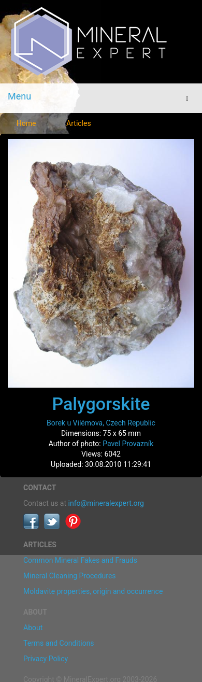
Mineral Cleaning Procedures (69, 576)
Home (26, 123)
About (32, 627)
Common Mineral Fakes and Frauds (80, 560)
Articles (78, 123)
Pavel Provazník (128, 443)
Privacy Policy (45, 659)
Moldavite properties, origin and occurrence (93, 591)
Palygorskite (101, 403)
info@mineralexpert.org (106, 503)
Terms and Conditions (58, 643)
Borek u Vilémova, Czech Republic (101, 423)
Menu (19, 96)
